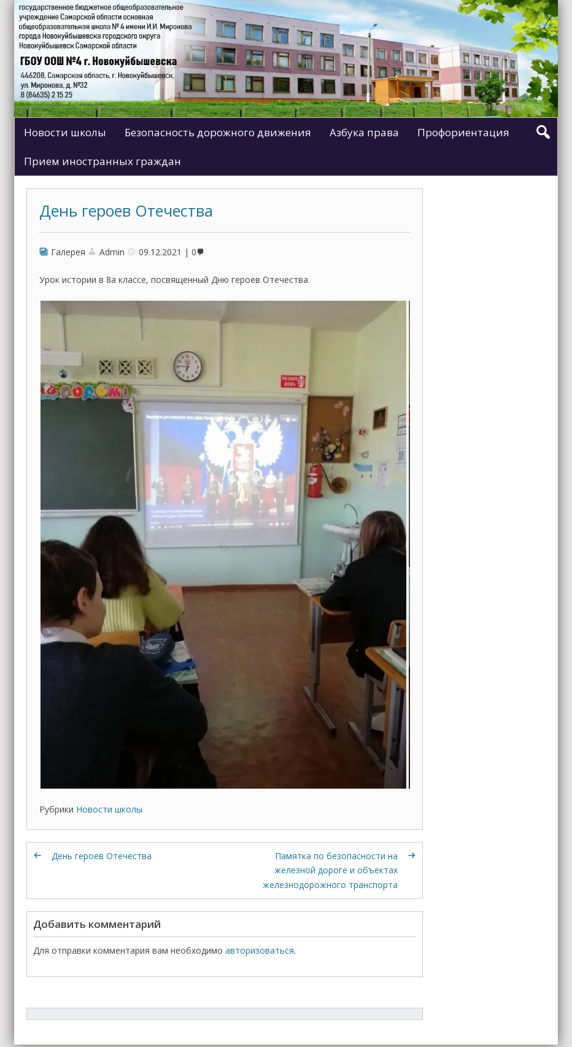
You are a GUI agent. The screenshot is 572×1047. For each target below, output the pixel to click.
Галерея (68, 252)
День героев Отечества (126, 210)
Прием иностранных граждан (102, 161)
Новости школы (65, 132)
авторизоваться (259, 950)
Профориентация (463, 132)
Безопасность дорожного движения (218, 132)
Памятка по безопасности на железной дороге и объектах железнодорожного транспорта (330, 870)
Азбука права (364, 132)
